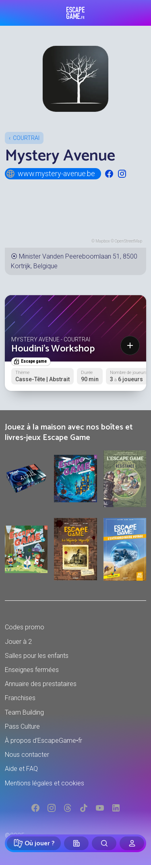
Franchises (20, 698)
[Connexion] (132, 843)
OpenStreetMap (128, 241)
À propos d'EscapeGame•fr (43, 740)
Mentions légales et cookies (44, 783)
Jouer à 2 (18, 641)
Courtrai (26, 138)
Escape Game (75, 12)
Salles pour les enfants (36, 656)
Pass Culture (22, 726)
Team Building (24, 712)
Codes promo (24, 627)
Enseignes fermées (32, 670)
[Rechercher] (104, 843)
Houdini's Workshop (53, 349)
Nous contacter (27, 754)
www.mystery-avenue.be (50, 174)
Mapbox (102, 241)
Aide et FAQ (21, 769)
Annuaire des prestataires (41, 684)
